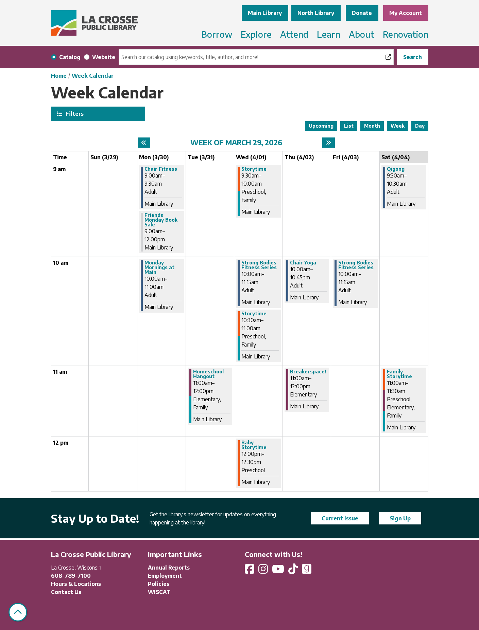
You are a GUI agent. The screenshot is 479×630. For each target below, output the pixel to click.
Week (398, 126)
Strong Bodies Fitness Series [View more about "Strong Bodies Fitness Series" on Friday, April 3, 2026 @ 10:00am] (356, 265)
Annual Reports (169, 567)
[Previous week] (144, 142)
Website (103, 57)
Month (372, 126)
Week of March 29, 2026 (236, 142)
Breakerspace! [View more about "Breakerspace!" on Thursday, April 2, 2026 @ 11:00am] (308, 371)
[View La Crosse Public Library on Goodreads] (306, 571)
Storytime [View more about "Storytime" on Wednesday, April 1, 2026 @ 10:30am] (254, 313)
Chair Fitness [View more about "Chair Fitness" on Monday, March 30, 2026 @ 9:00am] (160, 169)
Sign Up (400, 518)
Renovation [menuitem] (405, 34)
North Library (315, 13)
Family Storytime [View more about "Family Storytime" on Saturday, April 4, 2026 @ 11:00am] (399, 374)
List (349, 126)
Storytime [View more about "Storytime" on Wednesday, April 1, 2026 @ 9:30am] (254, 169)
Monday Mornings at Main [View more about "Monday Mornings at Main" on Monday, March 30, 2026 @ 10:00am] (159, 267)
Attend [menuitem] (294, 34)
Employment (165, 575)
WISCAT (159, 592)
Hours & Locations (76, 583)
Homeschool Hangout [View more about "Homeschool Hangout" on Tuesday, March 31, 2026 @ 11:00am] (208, 374)
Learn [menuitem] (328, 34)
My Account (405, 13)
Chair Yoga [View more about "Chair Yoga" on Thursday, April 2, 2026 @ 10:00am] (303, 262)
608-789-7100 (71, 575)
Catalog (70, 57)
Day (420, 126)
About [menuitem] (361, 34)
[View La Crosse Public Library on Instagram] (263, 571)
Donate (362, 13)
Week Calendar (93, 75)
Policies (158, 583)
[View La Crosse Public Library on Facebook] (250, 571)
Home (59, 75)
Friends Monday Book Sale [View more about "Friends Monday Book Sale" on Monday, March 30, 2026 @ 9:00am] (160, 220)
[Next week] (328, 142)
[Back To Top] (17, 612)
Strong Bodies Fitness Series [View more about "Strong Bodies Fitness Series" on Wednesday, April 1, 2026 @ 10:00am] (259, 265)
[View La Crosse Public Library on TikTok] (293, 571)
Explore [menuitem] (256, 34)
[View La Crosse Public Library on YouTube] (279, 571)
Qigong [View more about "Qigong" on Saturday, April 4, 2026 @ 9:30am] (396, 169)
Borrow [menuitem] (216, 34)
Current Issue (340, 518)
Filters (74, 113)
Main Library (265, 13)
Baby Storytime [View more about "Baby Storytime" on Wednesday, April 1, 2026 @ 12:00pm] (254, 445)
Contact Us (66, 592)
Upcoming (321, 126)
